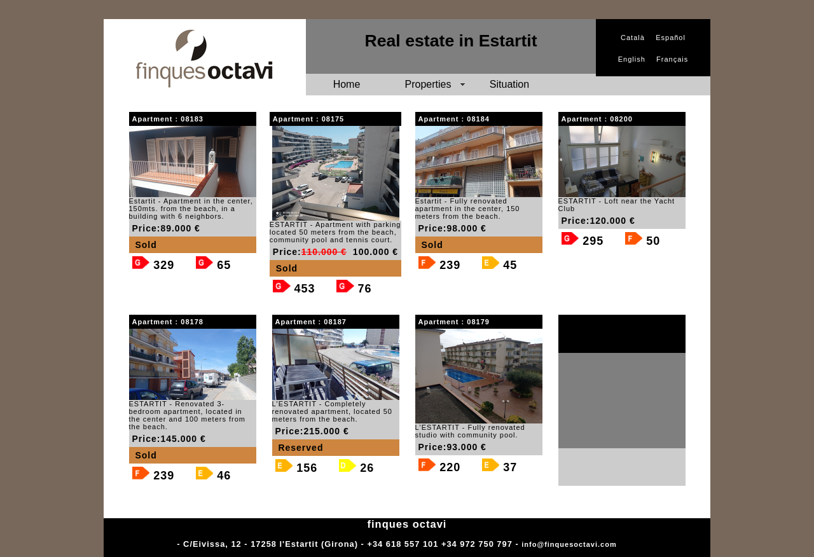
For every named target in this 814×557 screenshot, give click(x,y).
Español (671, 37)
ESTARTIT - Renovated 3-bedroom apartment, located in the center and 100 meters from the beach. (187, 415)
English (631, 59)
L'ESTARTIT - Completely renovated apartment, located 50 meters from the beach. (332, 411)
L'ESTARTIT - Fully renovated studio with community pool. (470, 431)
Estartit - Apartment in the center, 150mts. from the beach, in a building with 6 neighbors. (191, 208)
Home (347, 84)
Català (633, 37)
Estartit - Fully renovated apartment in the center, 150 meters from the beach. (467, 208)
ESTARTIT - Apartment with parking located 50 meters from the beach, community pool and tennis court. (335, 232)
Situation (509, 84)
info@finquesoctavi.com (568, 544)
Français (672, 59)
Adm (628, 544)
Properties (428, 84)
